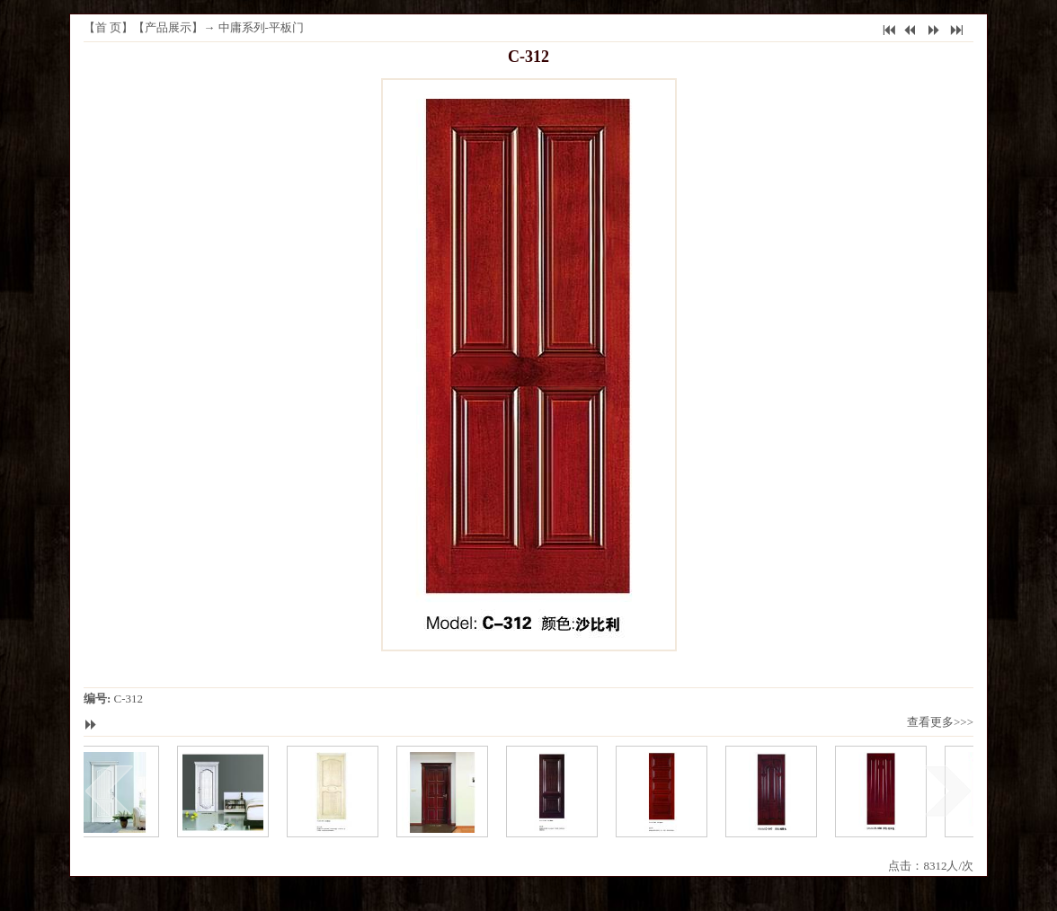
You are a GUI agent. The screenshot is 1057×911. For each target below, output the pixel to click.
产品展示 (168, 27)
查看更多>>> (940, 722)
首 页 (108, 27)
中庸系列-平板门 (261, 27)
